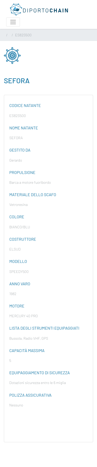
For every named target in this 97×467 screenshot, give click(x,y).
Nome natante (23, 127)
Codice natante (25, 105)
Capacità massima (26, 350)
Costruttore (22, 239)
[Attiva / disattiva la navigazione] (13, 22)
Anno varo (19, 283)
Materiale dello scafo (32, 194)
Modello (18, 261)
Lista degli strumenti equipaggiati (44, 328)
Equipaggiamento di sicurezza (39, 372)
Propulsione (22, 172)
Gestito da (20, 149)
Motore (16, 305)
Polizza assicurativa (30, 395)
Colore (16, 216)
